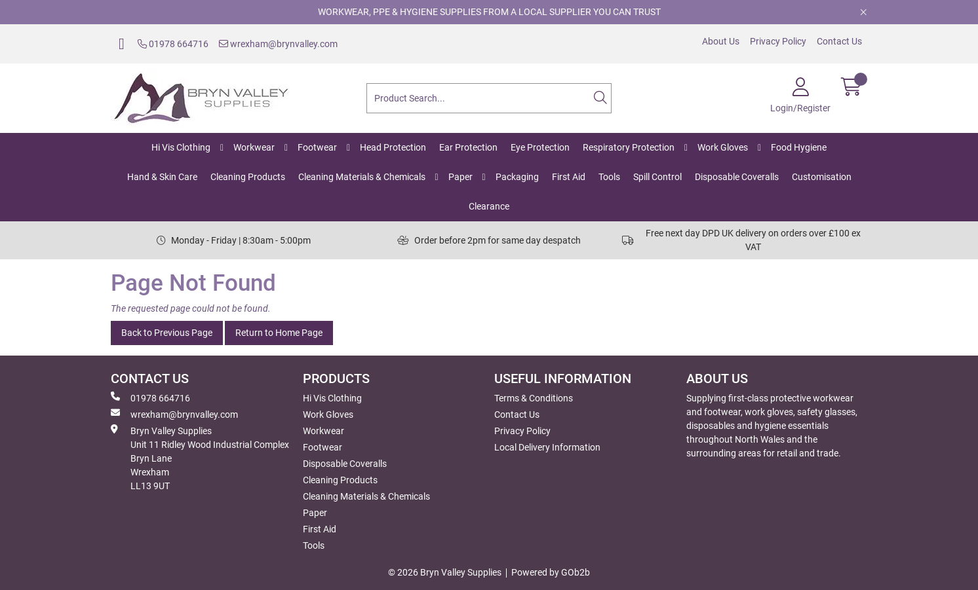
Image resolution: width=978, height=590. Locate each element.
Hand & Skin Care (162, 177)
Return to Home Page (279, 332)
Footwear (317, 147)
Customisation (821, 177)
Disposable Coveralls (737, 177)
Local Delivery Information (547, 447)
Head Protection (393, 147)
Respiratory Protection (629, 147)
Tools (609, 177)
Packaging (517, 177)
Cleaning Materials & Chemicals (361, 177)
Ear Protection (468, 147)
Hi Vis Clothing (180, 147)
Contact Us (839, 41)
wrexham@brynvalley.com (278, 44)
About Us (720, 41)
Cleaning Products (247, 177)
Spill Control (657, 177)
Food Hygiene (799, 147)
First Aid (568, 177)
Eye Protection (540, 147)
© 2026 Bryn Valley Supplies (444, 572)
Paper (460, 177)
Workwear (254, 147)
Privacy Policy (778, 41)
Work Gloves (722, 147)
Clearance (489, 206)
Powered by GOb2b (550, 572)
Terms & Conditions (533, 398)
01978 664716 (173, 44)
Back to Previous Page (166, 332)
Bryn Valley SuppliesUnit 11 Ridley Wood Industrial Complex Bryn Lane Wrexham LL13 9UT (200, 457)
